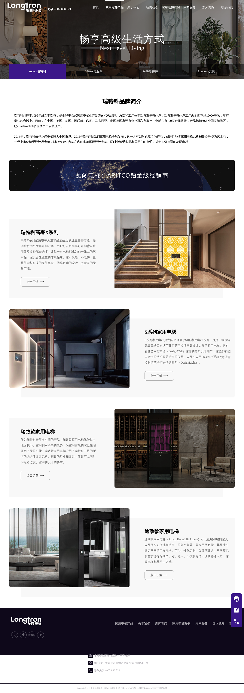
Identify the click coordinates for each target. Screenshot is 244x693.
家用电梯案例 (171, 7)
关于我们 (133, 7)
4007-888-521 (62, 9)
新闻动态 (152, 7)
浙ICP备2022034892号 (127, 688)
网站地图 (163, 688)
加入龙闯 (208, 7)
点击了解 (32, 281)
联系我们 (227, 7)
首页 (96, 7)
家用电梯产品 (114, 7)
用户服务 (190, 7)
